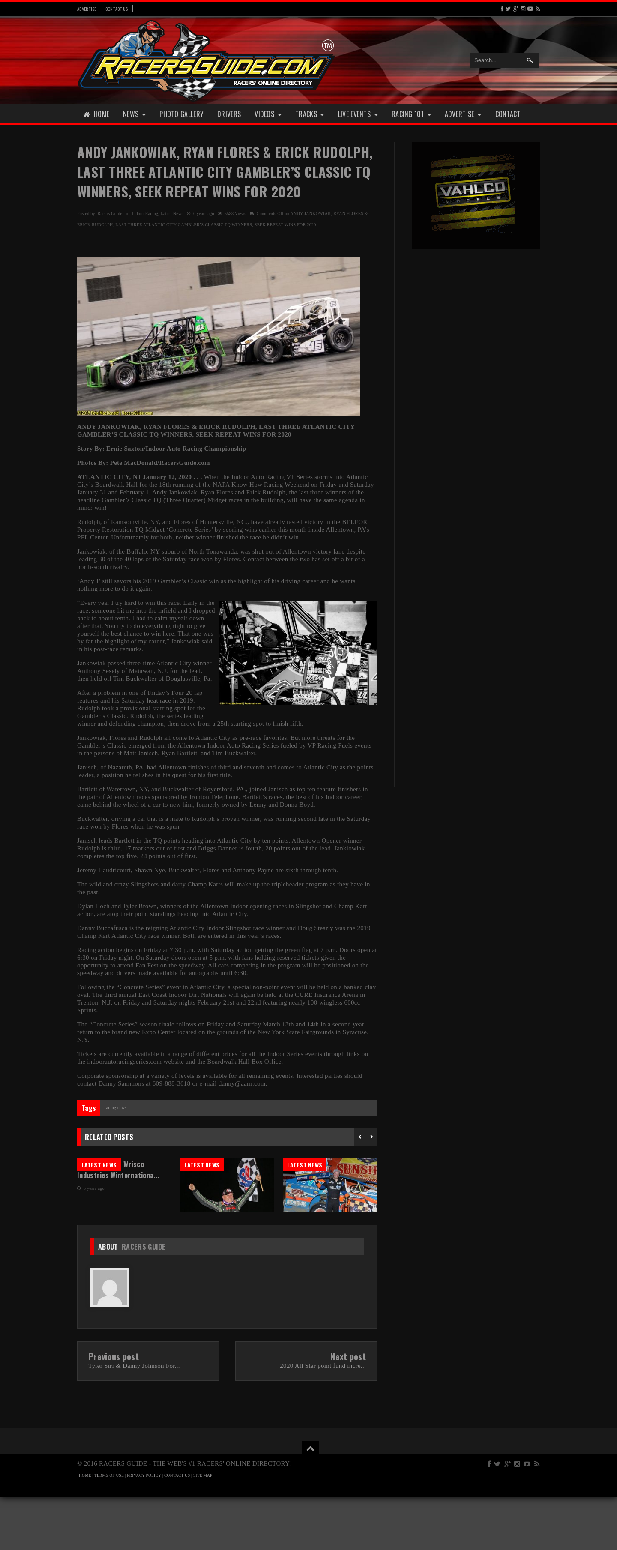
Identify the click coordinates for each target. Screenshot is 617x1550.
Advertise (86, 8)
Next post (348, 1409)
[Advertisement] (476, 389)
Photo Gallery (181, 114)
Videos (268, 114)
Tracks (309, 114)
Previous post (113, 1409)
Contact (508, 114)
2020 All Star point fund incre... (323, 1418)
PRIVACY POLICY (144, 1528)
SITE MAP (203, 1528)
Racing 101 (411, 114)
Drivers (229, 114)
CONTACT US (177, 1528)
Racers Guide (144, 1299)
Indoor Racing (145, 213)
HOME (85, 1528)
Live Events (358, 114)
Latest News (172, 213)
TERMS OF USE (109, 1528)
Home (96, 114)
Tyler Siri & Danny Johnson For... (134, 1418)
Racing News (115, 1107)
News (134, 114)
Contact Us (116, 8)
